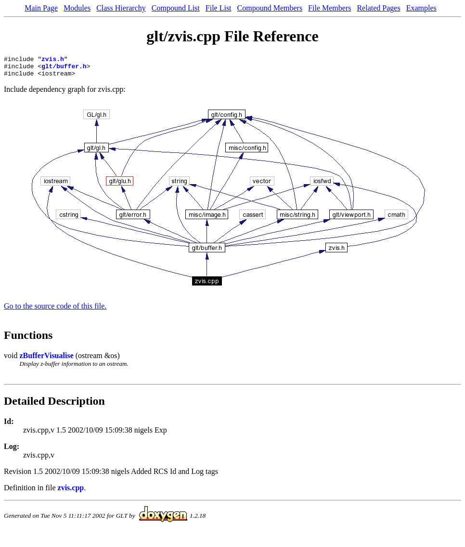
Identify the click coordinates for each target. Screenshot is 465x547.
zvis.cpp (71, 492)
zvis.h (52, 60)
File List (219, 8)
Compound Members (270, 8)
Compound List (176, 8)
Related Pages (378, 8)
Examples (421, 8)
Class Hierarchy (121, 8)
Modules (77, 8)
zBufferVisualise (46, 360)
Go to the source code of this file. (55, 310)
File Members (329, 8)
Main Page (41, 8)
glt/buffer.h (64, 68)
